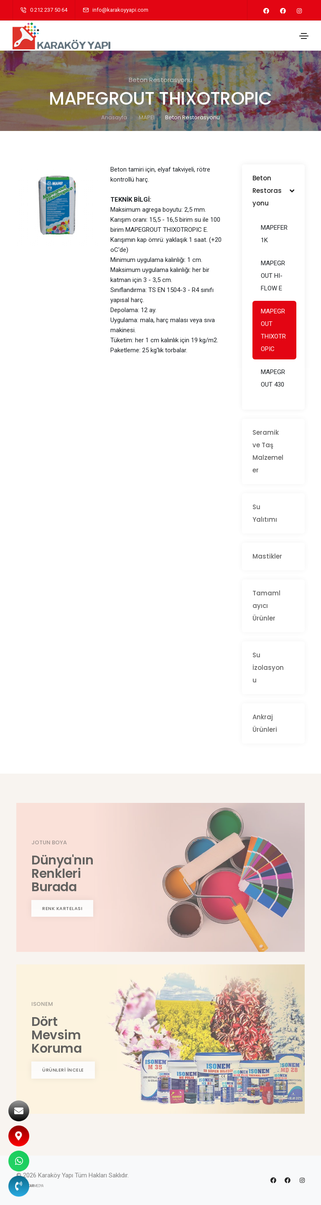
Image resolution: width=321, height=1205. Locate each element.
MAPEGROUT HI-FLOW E (273, 275)
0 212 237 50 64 (48, 10)
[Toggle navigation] (303, 36)
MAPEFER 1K (274, 234)
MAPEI (147, 117)
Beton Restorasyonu (192, 117)
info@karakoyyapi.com (120, 10)
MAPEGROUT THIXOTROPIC (273, 330)
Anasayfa (114, 117)
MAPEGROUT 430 (273, 378)
